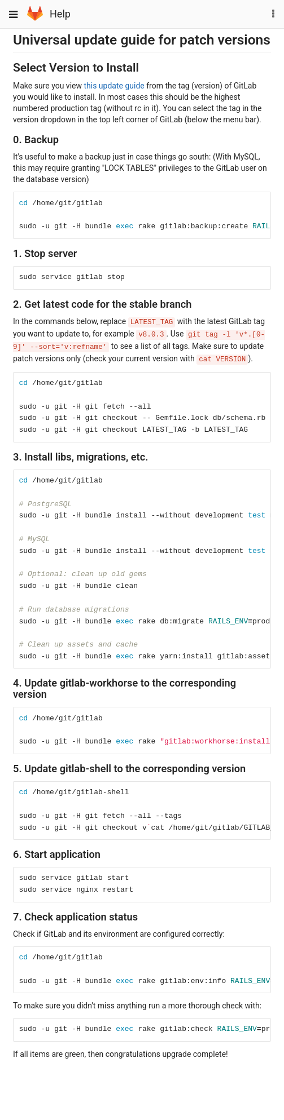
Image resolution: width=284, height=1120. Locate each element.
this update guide (114, 85)
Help (60, 14)
